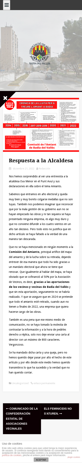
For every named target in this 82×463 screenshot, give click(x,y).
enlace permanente (44, 383)
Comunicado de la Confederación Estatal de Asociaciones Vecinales (22, 418)
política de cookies (11, 455)
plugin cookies (74, 457)
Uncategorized (20, 383)
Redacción (44, 168)
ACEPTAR (41, 460)
